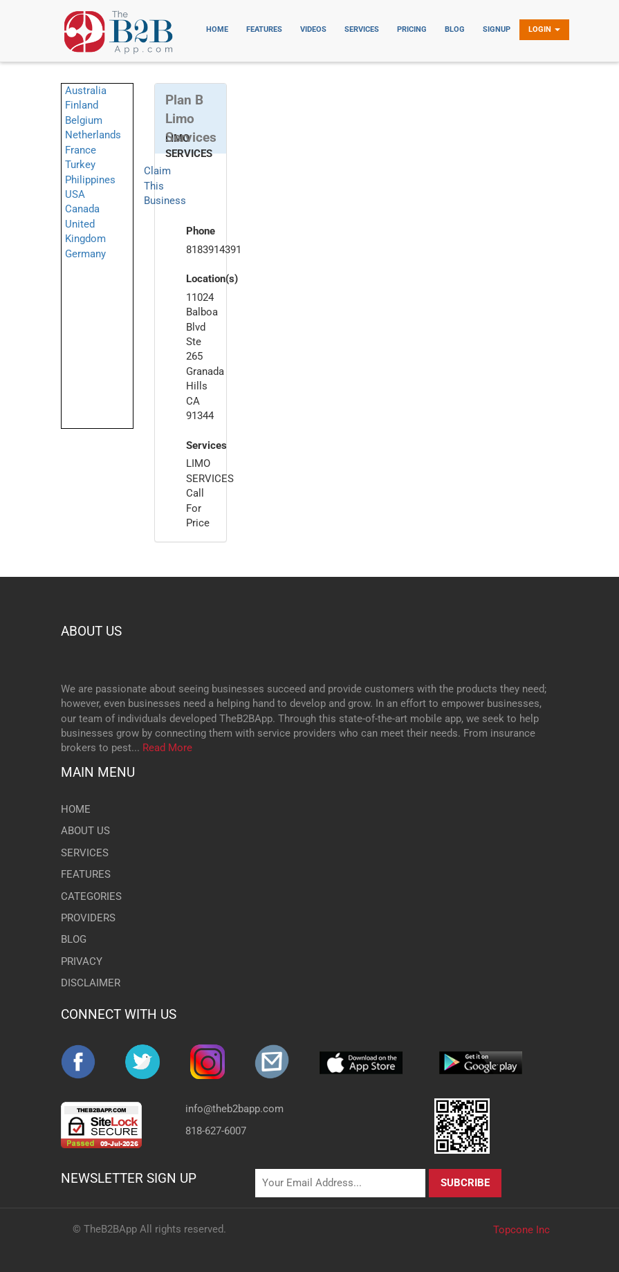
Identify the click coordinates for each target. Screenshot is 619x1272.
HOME (76, 809)
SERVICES (85, 853)
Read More (167, 747)
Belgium (83, 120)
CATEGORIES (91, 896)
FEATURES (86, 874)
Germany (85, 254)
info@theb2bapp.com (234, 1109)
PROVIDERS (88, 918)
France (80, 150)
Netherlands (93, 135)
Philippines (90, 180)
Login (544, 29)
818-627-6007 (215, 1131)
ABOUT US (91, 631)
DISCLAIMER (90, 983)
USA (75, 194)
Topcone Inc (521, 1230)
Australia (86, 90)
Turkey (80, 164)
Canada (82, 209)
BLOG (73, 939)
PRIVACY (81, 961)
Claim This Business (165, 186)
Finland (81, 105)
